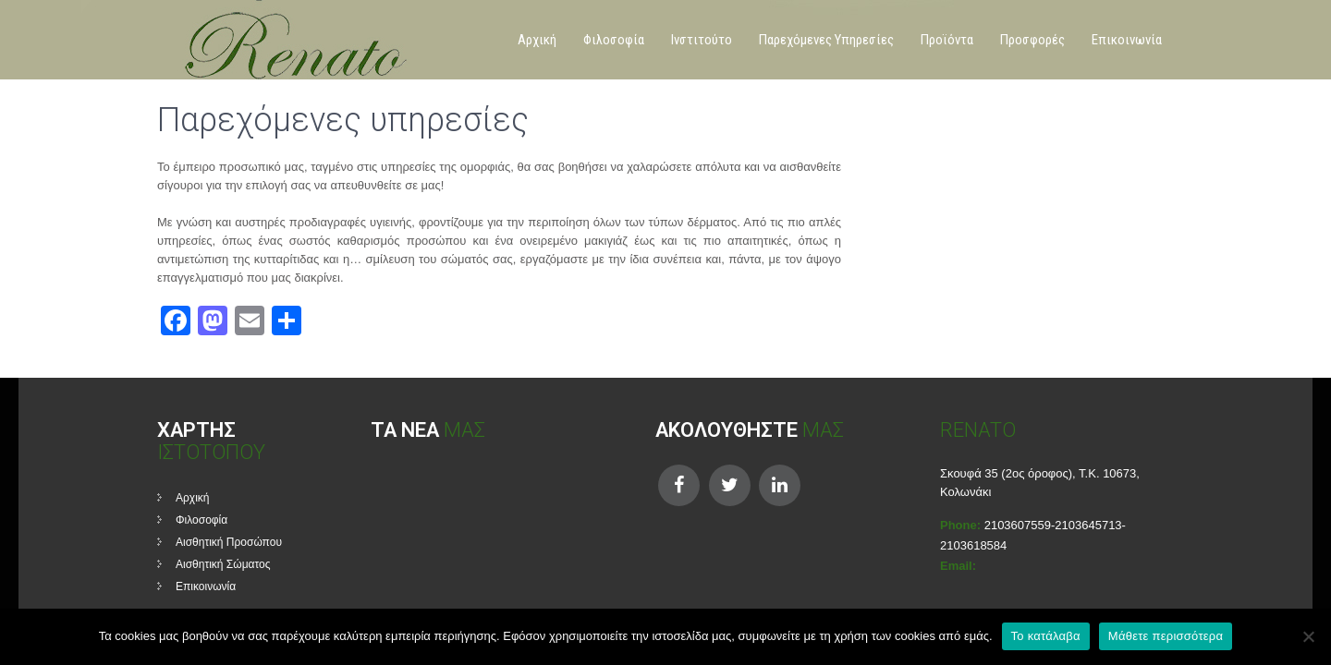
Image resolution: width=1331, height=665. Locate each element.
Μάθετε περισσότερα (1165, 636)
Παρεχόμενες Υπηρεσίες (826, 39)
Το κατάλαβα (1046, 636)
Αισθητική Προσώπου (229, 542)
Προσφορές (1032, 39)
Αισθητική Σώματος (223, 564)
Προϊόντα (947, 39)
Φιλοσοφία (613, 39)
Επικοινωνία (1127, 39)
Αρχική (537, 39)
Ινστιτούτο (701, 39)
